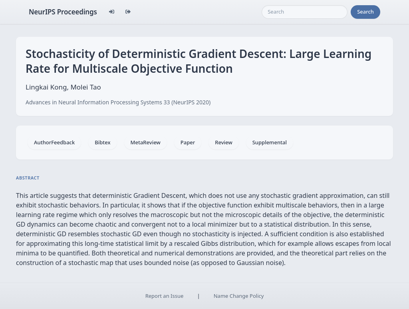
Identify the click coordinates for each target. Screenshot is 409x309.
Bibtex (102, 142)
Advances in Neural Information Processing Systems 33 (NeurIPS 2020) (118, 102)
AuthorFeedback (54, 142)
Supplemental (269, 142)
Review (223, 142)
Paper (188, 142)
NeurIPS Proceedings (63, 11)
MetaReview (146, 142)
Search (365, 11)
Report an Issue (164, 295)
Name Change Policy (239, 295)
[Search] (304, 12)
